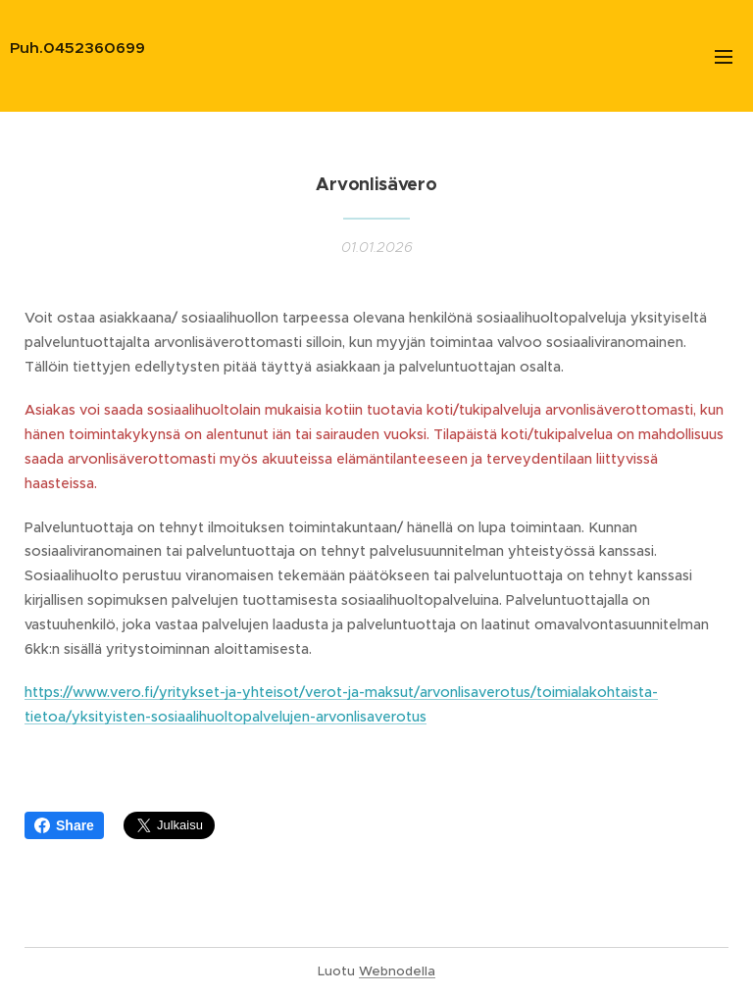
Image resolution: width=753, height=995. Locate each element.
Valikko (723, 57)
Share (64, 825)
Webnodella (397, 971)
